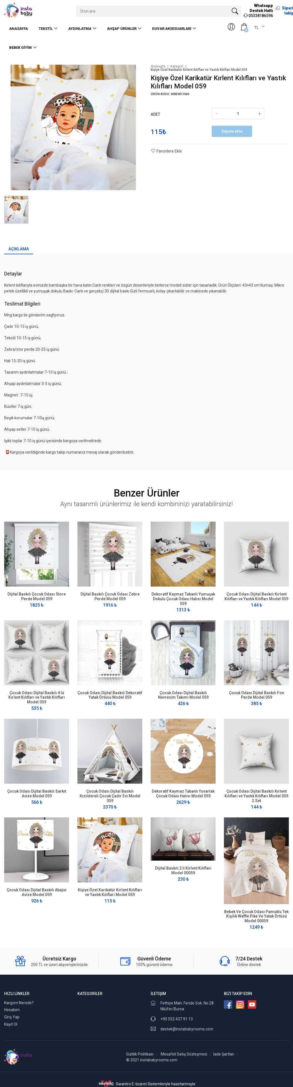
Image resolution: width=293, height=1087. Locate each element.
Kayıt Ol (10, 1024)
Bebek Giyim (20, 47)
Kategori (176, 66)
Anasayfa (18, 28)
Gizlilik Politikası (139, 1054)
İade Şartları (223, 1054)
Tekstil (46, 28)
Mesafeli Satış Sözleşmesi (184, 1054)
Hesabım (12, 1010)
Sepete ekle (231, 131)
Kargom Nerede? (19, 1003)
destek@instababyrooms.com (186, 1029)
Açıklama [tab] (18, 248)
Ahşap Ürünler (121, 28)
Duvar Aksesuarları (171, 28)
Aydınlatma (79, 28)
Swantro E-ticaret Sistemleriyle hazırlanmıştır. (146, 1084)
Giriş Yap (11, 1017)
